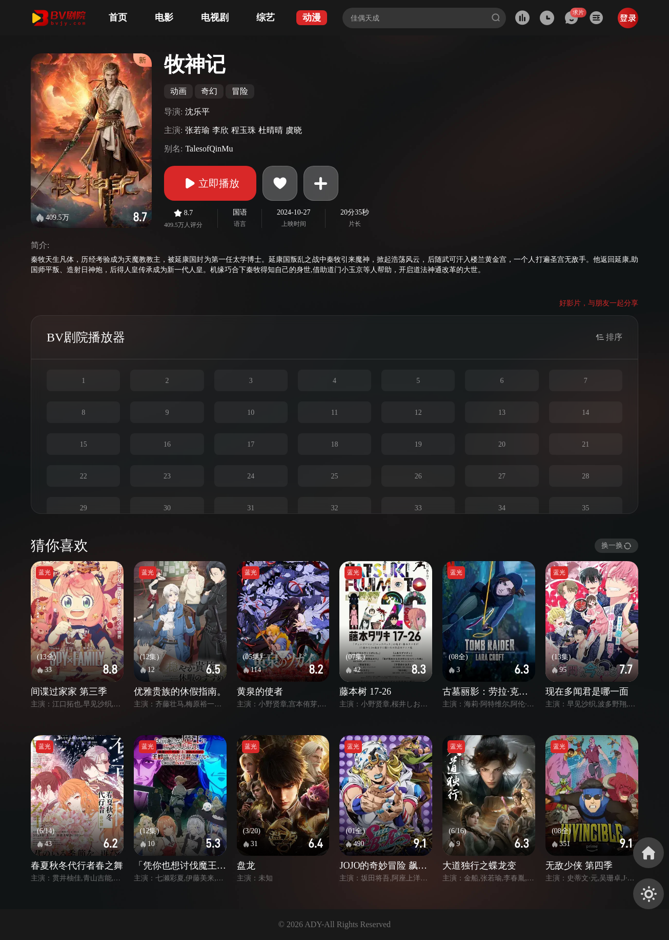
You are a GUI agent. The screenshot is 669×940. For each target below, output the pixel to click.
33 (418, 508)
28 (585, 476)
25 (334, 476)
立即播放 (210, 183)
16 (167, 444)
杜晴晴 (270, 130)
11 (334, 412)
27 (501, 476)
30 (167, 508)
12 (418, 412)
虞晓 (294, 130)
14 (585, 412)
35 (585, 508)
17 (250, 444)
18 (334, 444)
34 (501, 508)
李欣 (220, 130)
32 (334, 508)
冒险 (240, 91)
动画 (178, 91)
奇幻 (209, 91)
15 (83, 444)
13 (501, 412)
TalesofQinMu (209, 148)
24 (250, 476)
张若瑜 (197, 130)
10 (250, 412)
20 (501, 444)
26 (418, 476)
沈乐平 (197, 111)
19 (418, 444)
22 (83, 476)
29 (83, 508)
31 (250, 508)
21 (585, 444)
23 (167, 476)
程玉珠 (243, 130)
